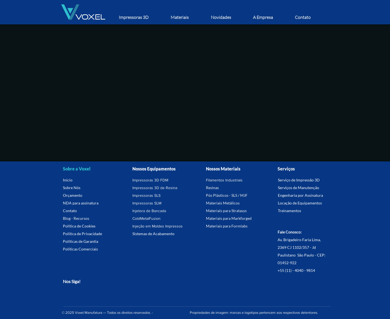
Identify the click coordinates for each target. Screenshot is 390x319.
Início (67, 180)
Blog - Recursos (76, 218)
